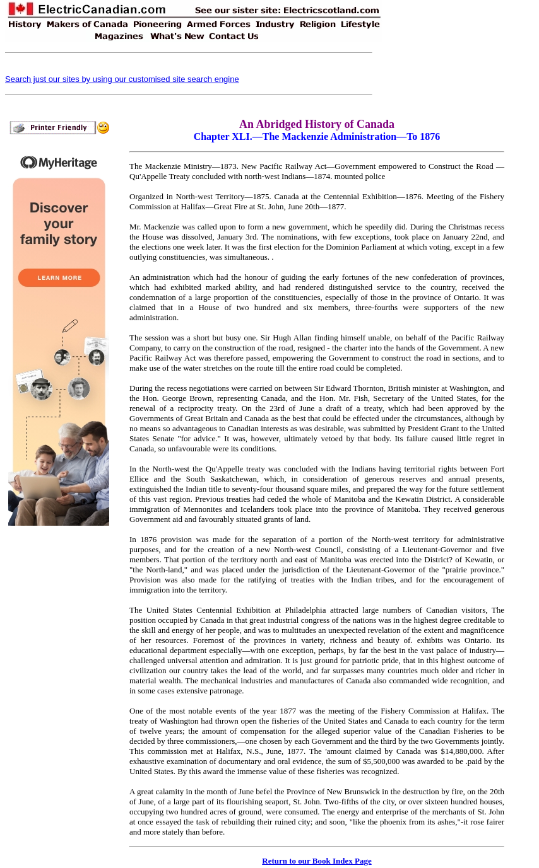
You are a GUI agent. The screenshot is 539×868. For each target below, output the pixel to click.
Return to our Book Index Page (316, 860)
